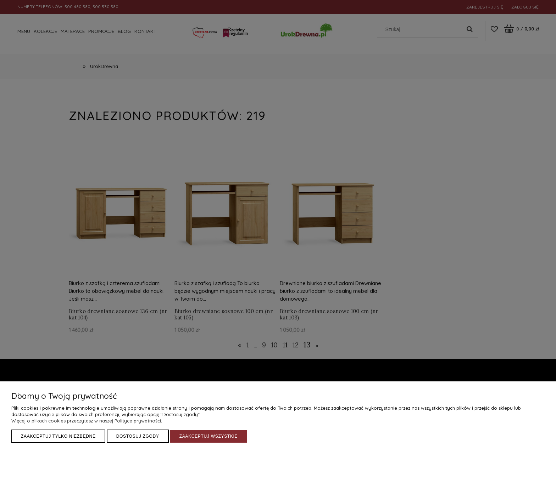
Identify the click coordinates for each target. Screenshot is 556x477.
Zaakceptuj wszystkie (208, 436)
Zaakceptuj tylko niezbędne (58, 436)
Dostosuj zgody (137, 436)
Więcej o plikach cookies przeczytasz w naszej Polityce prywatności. (86, 421)
